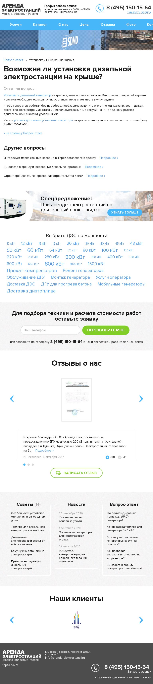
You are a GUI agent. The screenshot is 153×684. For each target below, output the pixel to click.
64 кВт (55, 250)
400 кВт (115, 257)
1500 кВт (96, 263)
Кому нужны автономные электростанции (27, 552)
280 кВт (52, 257)
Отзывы (108, 24)
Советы (25, 504)
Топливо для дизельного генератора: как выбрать (28, 528)
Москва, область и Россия (20, 14)
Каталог (40, 24)
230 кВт (33, 257)
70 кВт (72, 250)
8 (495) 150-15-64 (128, 7)
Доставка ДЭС (21, 284)
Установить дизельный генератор (27, 95)
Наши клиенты (76, 598)
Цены (84, 24)
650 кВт (33, 264)
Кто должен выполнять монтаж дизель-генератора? (122, 516)
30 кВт (89, 243)
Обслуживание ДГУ (26, 277)
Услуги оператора (113, 277)
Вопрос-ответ (13, 60)
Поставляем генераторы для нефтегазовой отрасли (75, 535)
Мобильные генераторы (121, 284)
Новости (76, 504)
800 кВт (54, 264)
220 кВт (14, 257)
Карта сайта (10, 665)
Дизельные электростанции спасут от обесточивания (28, 540)
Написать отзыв (80, 473)
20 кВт (73, 243)
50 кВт (14, 250)
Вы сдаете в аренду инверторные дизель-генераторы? (42, 167)
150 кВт (129, 250)
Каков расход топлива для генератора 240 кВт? (124, 528)
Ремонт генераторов (83, 270)
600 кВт (14, 263)
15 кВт (42, 243)
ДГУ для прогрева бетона (66, 284)
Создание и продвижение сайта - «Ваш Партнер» (123, 677)
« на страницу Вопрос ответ (23, 133)
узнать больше (124, 213)
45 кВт (119, 243)
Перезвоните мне (106, 330)
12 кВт (26, 243)
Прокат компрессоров (32, 271)
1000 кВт (76, 264)
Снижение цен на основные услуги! (70, 519)
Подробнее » (109, 158)
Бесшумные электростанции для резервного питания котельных (73, 556)
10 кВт (11, 243)
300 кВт (75, 257)
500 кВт (134, 257)
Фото (131, 24)
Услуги (16, 24)
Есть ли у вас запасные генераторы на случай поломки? (122, 540)
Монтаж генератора (70, 277)
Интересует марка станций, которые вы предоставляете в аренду (50, 158)
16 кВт (57, 243)
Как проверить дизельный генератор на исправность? (123, 554)
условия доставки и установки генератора (43, 120)
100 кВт (110, 250)
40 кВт (104, 243)
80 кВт (89, 250)
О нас (63, 24)
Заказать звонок (139, 12)
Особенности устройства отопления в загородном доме (28, 516)
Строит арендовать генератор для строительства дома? (43, 176)
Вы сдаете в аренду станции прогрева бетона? (124, 566)
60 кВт (35, 250)
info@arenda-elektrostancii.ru (65, 657)
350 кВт (96, 257)
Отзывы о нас (77, 363)
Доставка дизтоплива (31, 291)
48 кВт (136, 243)
